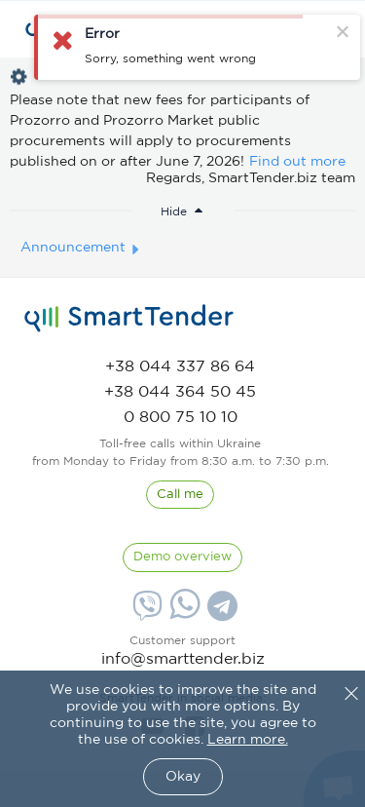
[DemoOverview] (182, 557)
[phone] (180, 367)
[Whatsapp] (182, 615)
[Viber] (145, 613)
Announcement (73, 247)
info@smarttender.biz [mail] (183, 659)
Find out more (297, 162)
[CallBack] (180, 495)
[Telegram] (219, 613)
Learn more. (247, 740)
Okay (183, 777)
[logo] (128, 318)
